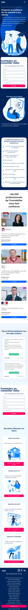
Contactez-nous (14, 606)
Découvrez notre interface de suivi (14, 530)
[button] (25, 2)
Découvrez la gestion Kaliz (14, 495)
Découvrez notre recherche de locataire (14, 464)
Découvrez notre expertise (14, 561)
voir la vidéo (14, 244)
